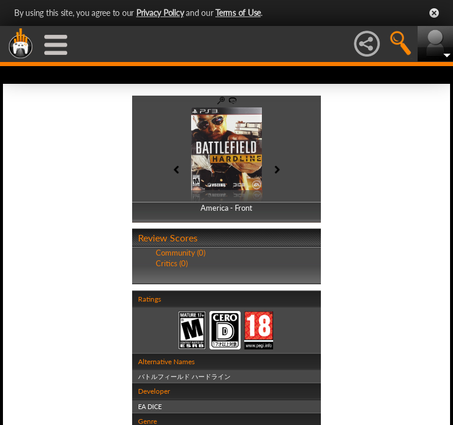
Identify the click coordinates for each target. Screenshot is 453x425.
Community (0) (180, 252)
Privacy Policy (160, 13)
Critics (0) (172, 263)
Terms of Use (238, 13)
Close (434, 13)
